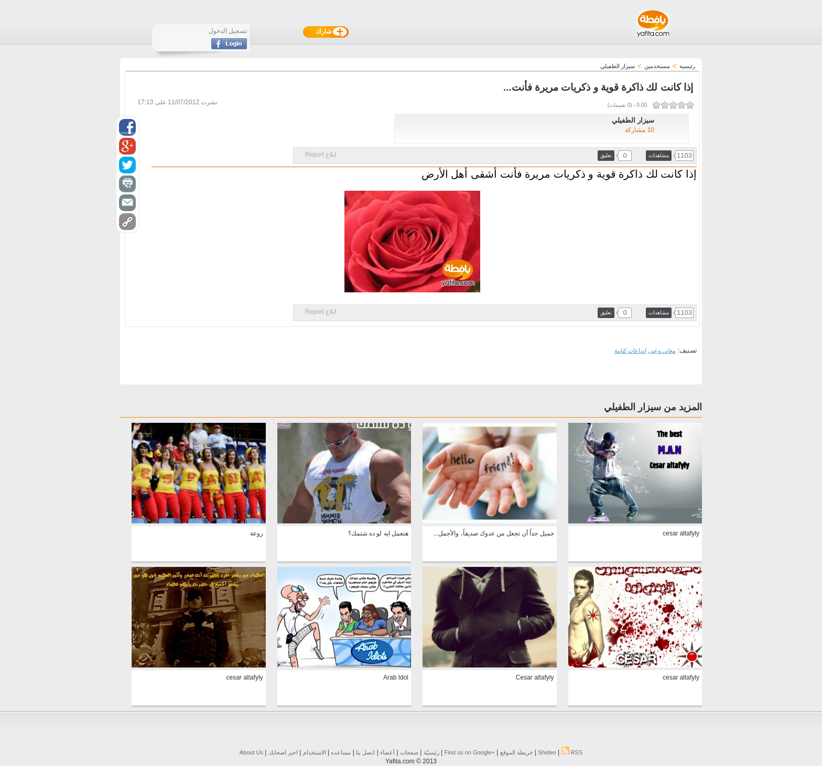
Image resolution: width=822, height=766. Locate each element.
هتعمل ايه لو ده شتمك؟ (378, 533)
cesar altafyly (681, 533)
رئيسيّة (431, 752)
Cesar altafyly (535, 677)
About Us (251, 752)
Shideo (547, 752)
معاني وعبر (663, 350)
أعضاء (387, 752)
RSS (572, 752)
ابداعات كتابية (630, 350)
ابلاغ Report (320, 154)
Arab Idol (395, 677)
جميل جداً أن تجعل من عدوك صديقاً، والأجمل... (493, 533)
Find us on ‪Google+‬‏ (470, 752)
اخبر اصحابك (283, 752)
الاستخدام (314, 752)
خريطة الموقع (516, 752)
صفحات (409, 752)
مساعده (341, 752)
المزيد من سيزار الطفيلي (653, 407)
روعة (256, 533)
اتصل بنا (365, 752)
